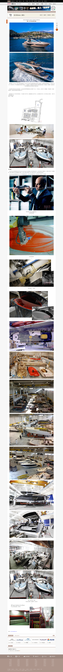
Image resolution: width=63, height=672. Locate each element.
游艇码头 (36, 665)
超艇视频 (27, 664)
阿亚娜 (26, 642)
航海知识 (45, 660)
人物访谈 (53, 664)
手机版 (9, 1)
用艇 (42, 1)
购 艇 (10, 656)
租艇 (32, 1)
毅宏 (49, 642)
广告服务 (16, 669)
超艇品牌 (27, 659)
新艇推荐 (10, 663)
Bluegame (42, 642)
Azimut (10, 642)
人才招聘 (20, 669)
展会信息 (53, 665)
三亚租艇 (18, 659)
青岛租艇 (18, 664)
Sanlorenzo (34, 642)
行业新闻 (53, 659)
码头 (29, 1)
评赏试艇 (10, 664)
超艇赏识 (27, 660)
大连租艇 (18, 665)
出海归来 (36, 660)
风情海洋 (36, 663)
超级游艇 (35, 1)
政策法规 (45, 663)
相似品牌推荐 (11, 635)
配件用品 (45, 665)
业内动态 (53, 660)
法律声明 (27, 669)
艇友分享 (45, 664)
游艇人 (36, 659)
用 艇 (45, 656)
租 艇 (18, 656)
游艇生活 (39, 1)
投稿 (41, 669)
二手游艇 (26, 1)
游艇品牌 (10, 659)
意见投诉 (31, 669)
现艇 (23, 1)
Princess (18, 642)
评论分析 (53, 663)
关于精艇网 (8, 669)
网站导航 (38, 669)
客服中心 (24, 669)
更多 (53, 635)
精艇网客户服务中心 (12, 649)
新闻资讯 (45, 1)
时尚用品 (36, 664)
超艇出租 (27, 663)
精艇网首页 (13, 1)
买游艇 (17, 1)
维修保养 (45, 659)
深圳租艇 (18, 660)
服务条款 (13, 669)
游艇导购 (10, 665)
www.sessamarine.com (13, 631)
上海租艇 (18, 663)
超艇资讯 (27, 665)
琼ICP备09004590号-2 (29, 670)
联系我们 (34, 669)
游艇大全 (20, 1)
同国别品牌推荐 (17, 635)
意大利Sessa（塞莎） (19, 15)
